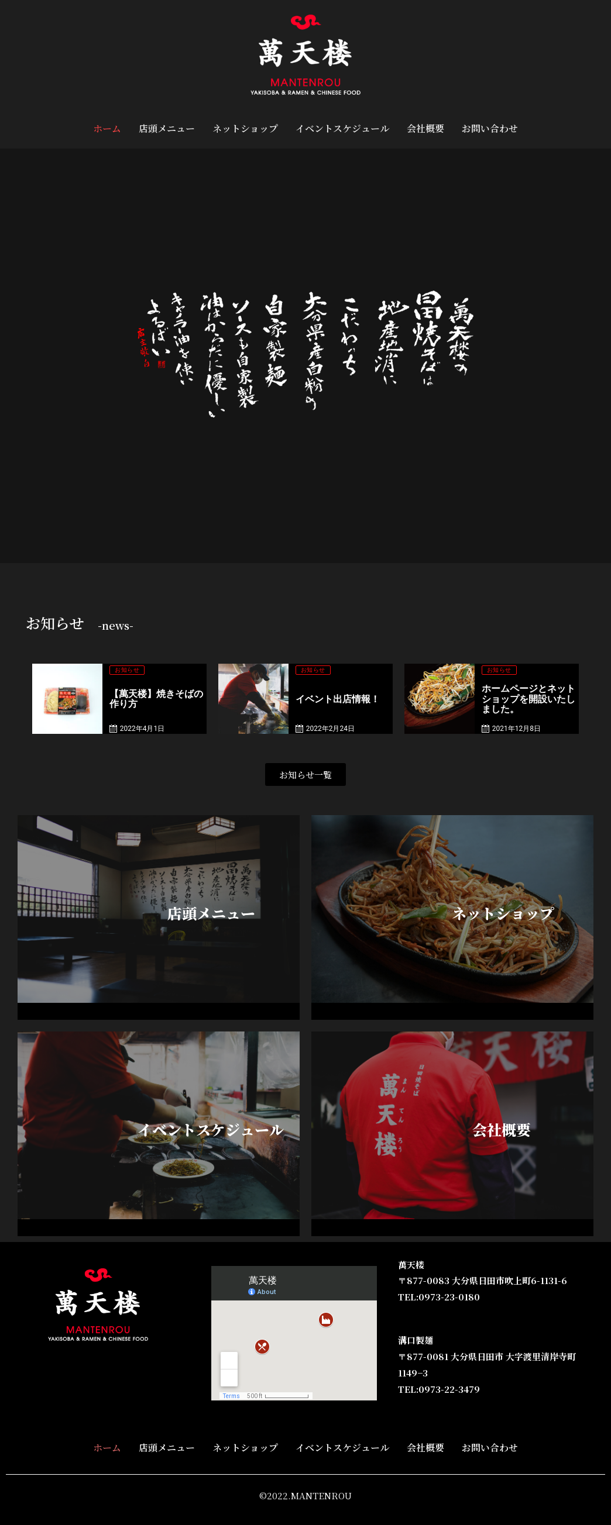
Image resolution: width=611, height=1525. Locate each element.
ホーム (107, 128)
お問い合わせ (490, 128)
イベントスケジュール (342, 128)
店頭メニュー (167, 128)
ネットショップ (245, 128)
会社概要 (425, 128)
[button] (305, 774)
